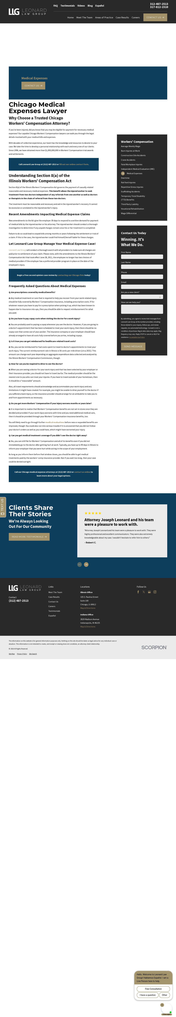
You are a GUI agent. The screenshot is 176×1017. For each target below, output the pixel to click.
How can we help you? (130, 302)
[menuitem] (142, 146)
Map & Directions (87, 608)
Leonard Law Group (17, 250)
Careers (51, 606)
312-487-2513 (159, 3)
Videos (81, 5)
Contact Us (53, 601)
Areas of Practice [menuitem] (104, 17)
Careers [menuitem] (136, 17)
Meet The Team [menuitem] (84, 17)
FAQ (55, 5)
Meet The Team (55, 592)
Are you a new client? (130, 292)
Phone (124, 272)
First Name (126, 252)
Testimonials (68, 5)
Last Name (126, 262)
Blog (90, 5)
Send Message (133, 346)
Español (99, 5)
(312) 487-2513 (18, 600)
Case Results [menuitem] (122, 17)
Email (123, 282)
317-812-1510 (159, 7)
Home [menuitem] (70, 17)
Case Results (54, 597)
